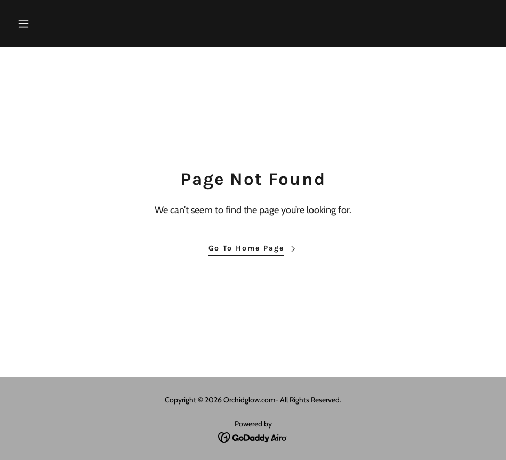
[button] (49, 23)
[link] (253, 437)
